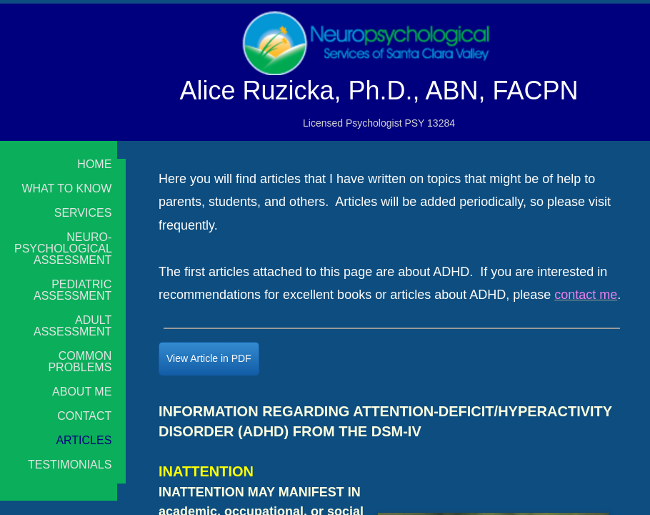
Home (94, 164)
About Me (81, 392)
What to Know (66, 189)
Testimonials (69, 465)
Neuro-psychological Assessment (63, 249)
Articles (83, 440)
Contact (84, 416)
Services (83, 213)
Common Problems (79, 361)
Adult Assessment (72, 326)
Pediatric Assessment (72, 290)
